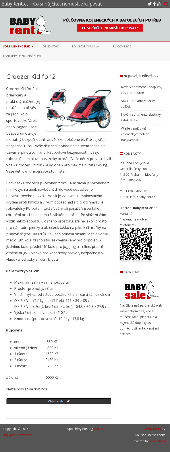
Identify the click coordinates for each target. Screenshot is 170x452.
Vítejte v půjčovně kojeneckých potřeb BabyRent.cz (135, 134)
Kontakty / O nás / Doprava (22, 56)
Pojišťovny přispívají (86, 46)
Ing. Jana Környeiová (18, 435)
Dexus (98, 429)
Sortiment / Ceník (16, 46)
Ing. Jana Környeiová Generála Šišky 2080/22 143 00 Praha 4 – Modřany (139, 169)
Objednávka (51, 46)
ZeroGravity (152, 429)
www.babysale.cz (132, 311)
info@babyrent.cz (142, 197)
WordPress (157, 441)
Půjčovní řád (122, 46)
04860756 (134, 180)
